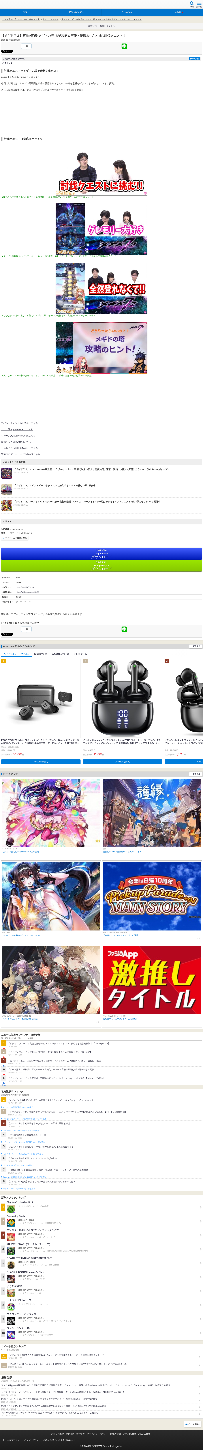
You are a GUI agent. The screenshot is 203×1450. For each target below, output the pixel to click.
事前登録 (92, 26)
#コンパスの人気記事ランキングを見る (18, 1107)
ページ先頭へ (194, 1424)
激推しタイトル (107, 26)
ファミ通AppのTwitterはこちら (17, 429)
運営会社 (80, 1434)
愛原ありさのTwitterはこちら (16, 441)
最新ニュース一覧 (50, 19)
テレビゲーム (80, 654)
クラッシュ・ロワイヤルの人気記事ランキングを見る (24, 1142)
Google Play (101, 566)
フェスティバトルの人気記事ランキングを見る (21, 1130)
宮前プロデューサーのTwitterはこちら (20, 454)
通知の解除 (115, 1434)
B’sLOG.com (144, 1434)
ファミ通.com (129, 1434)
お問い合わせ (57, 1434)
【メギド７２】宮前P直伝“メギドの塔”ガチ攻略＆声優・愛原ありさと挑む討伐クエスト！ (101, 19)
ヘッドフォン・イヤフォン (16, 654)
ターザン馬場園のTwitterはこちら (18, 435)
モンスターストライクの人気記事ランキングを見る (23, 1154)
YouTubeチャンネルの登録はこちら (19, 423)
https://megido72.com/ (25, 587)
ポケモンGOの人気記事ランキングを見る (19, 1189)
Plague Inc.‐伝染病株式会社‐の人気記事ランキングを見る (24, 1177)
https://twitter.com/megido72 (27, 592)
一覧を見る (196, 646)
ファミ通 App (11, 5)
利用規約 (70, 1434)
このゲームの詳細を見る (16, 538)
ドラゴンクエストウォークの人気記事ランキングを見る (24, 1119)
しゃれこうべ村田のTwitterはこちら (19, 448)
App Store (101, 554)
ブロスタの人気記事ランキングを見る (17, 1165)
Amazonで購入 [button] (41, 761)
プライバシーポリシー (97, 1434)
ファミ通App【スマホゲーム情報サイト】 (21, 19)
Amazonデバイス (60, 654)
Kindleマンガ (40, 654)
